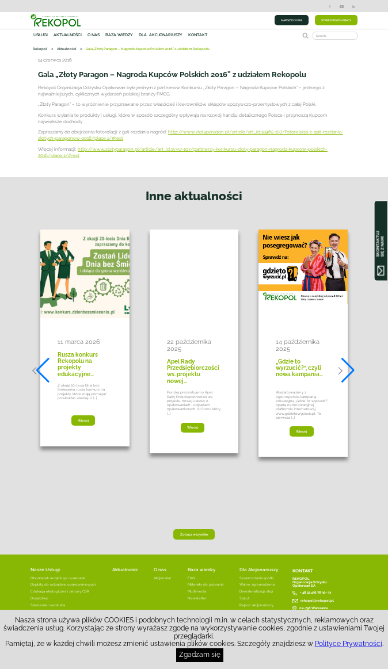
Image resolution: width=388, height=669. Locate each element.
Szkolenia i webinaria (48, 605)
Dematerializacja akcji (256, 591)
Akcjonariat (162, 578)
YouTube (341, 6)
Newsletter (197, 598)
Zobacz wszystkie (194, 534)
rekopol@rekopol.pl (317, 600)
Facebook (330, 6)
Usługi (40, 35)
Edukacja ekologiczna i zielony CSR (60, 591)
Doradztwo (39, 598)
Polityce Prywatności (348, 644)
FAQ (191, 578)
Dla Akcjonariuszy (258, 569)
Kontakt (197, 35)
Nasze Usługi (45, 569)
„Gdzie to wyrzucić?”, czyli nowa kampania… (299, 368)
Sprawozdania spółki (256, 578)
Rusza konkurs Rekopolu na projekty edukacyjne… (78, 364)
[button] (41, 370)
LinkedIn (353, 6)
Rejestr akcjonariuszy (256, 605)
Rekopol (40, 49)
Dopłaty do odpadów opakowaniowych (63, 584)
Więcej (83, 420)
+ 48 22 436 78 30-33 (315, 593)
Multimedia (197, 591)
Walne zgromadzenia (257, 584)
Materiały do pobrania (205, 584)
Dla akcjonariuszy (160, 35)
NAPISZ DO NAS (291, 20)
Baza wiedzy (119, 35)
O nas (94, 35)
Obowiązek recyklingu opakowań (58, 578)
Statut (244, 598)
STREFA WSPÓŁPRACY (336, 20)
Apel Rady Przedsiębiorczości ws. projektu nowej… (193, 371)
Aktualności (68, 35)
